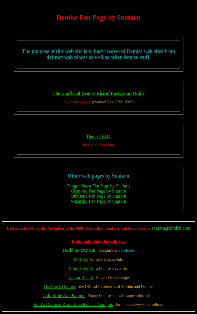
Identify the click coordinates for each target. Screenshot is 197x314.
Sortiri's (81, 259)
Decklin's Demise (60, 286)
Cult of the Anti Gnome (64, 295)
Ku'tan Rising (80, 277)
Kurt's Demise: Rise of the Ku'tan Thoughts (73, 304)
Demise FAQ (99, 136)
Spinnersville (81, 268)
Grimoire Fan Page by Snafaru (98, 191)
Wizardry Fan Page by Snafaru (98, 201)
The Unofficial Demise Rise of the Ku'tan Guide (99, 93)
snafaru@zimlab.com (171, 228)
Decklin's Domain (79, 250)
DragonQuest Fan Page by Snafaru (98, 185)
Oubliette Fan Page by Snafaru (98, 196)
